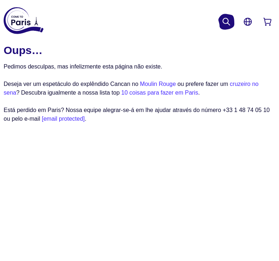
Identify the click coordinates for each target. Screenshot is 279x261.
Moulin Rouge (158, 84)
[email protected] (63, 119)
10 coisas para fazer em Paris (159, 93)
